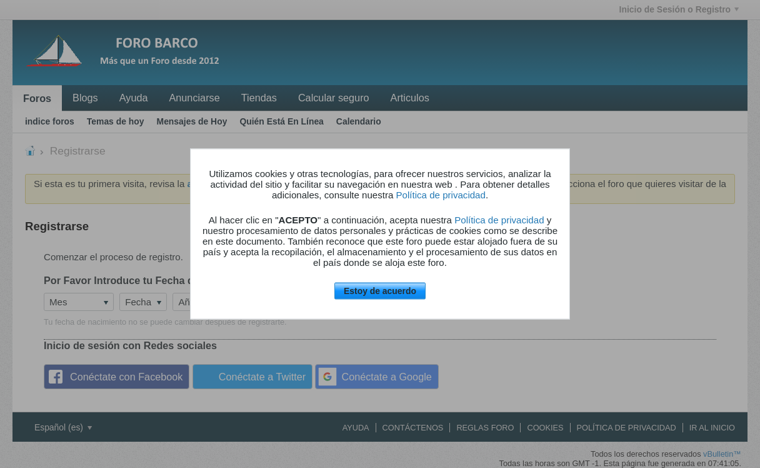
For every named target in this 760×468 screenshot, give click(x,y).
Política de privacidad (441, 195)
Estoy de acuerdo (380, 291)
